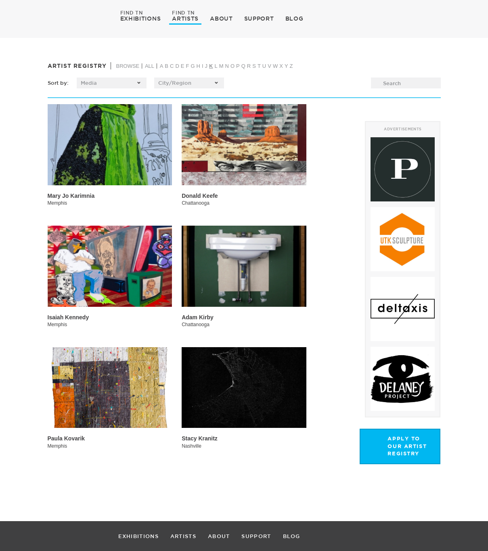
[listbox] (112, 83)
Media (89, 83)
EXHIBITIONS (140, 18)
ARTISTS (185, 18)
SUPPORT (259, 18)
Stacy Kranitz (200, 438)
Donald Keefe (200, 196)
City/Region (174, 83)
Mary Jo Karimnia (71, 196)
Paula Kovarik (66, 438)
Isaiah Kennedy (68, 317)
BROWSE (127, 66)
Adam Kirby (198, 317)
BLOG (294, 18)
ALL (149, 66)
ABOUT (221, 18)
